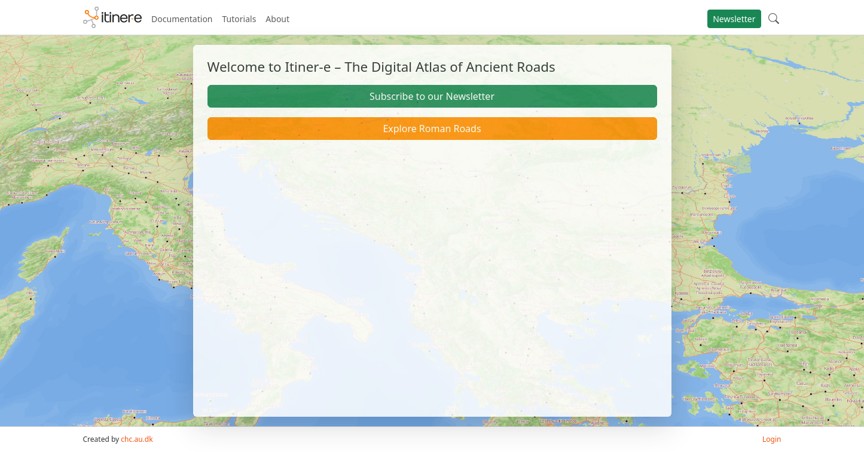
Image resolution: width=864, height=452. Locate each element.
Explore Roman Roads (432, 128)
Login (771, 439)
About (277, 19)
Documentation (181, 19)
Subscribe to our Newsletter (432, 96)
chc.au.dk (136, 439)
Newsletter (734, 19)
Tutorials (239, 19)
